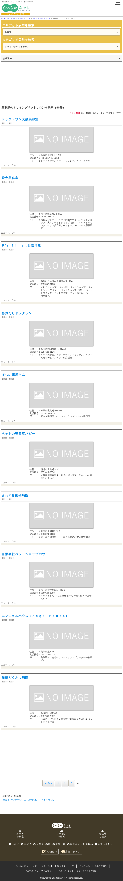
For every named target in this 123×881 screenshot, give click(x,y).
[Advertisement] (25, 84)
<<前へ (48, 783)
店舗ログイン (71, 851)
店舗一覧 (59, 844)
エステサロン (31, 799)
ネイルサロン (48, 799)
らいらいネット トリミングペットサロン (78, 871)
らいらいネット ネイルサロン (40, 871)
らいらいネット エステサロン (93, 866)
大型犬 (38, 844)
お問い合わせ (104, 844)
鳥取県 (8, 32)
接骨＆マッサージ (12, 799)
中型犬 (26, 844)
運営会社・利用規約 (80, 844)
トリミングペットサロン (17, 46)
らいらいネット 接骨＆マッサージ (58, 866)
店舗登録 (49, 851)
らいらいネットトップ (26, 866)
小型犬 (14, 844)
